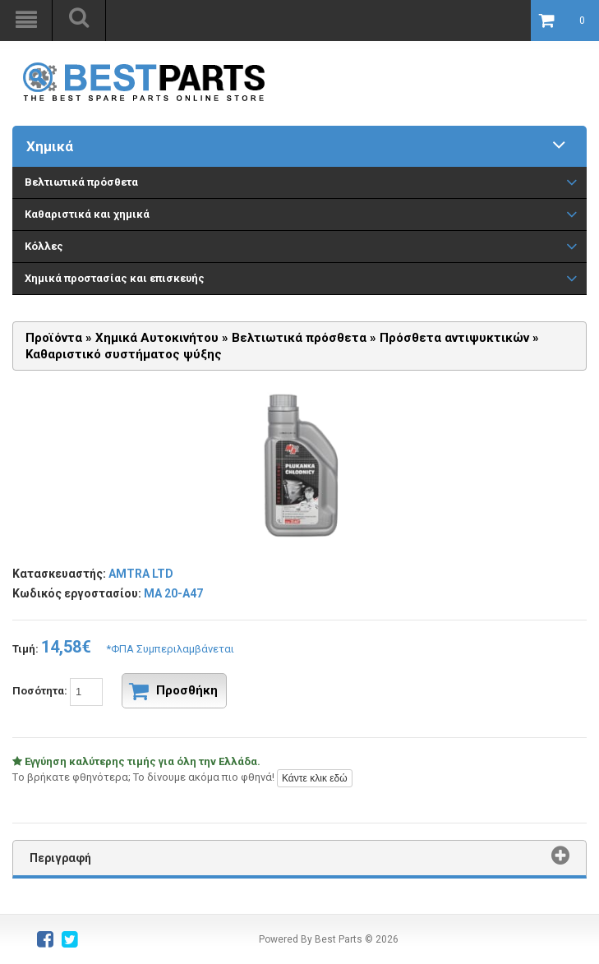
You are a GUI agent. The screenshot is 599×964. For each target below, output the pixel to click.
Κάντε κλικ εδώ (315, 778)
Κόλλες (44, 246)
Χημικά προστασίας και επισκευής (115, 278)
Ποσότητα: (119, 690)
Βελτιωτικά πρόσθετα (81, 182)
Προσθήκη (173, 691)
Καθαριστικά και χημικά (87, 214)
